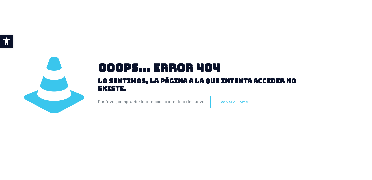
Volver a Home (234, 102)
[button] (6, 41)
